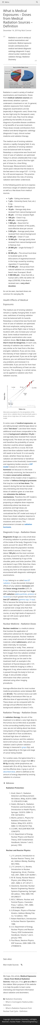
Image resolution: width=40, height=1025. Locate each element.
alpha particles (21, 594)
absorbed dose (9, 772)
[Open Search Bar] (37, 2)
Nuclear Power (15, 1022)
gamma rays (24, 599)
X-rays (5, 580)
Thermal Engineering (29, 1022)
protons (31, 594)
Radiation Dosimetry (14, 999)
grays (24, 747)
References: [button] (8, 783)
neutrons (6, 597)
